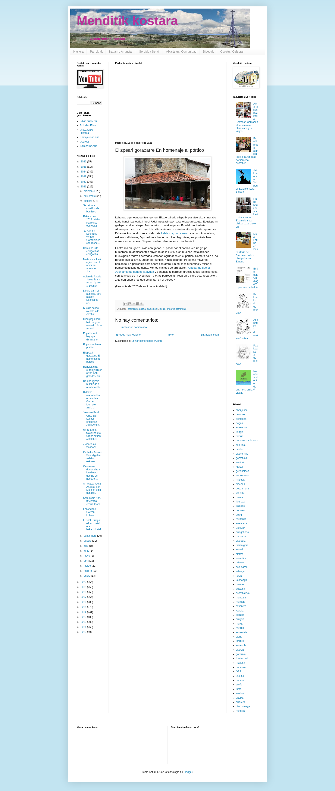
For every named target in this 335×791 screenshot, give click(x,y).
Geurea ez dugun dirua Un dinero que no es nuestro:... (91, 472)
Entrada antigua (210, 334)
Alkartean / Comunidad (181, 51)
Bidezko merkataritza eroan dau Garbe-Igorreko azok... (91, 400)
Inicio (171, 334)
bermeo (240, 510)
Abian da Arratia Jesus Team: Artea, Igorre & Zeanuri (92, 281)
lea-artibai (241, 558)
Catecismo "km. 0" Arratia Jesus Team (92, 501)
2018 (84, 592)
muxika (240, 627)
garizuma (241, 536)
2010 (84, 631)
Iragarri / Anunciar (121, 51)
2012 (84, 621)
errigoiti (240, 619)
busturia (240, 588)
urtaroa (240, 562)
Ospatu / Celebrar (232, 51)
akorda (240, 649)
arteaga (240, 571)
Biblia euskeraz (88, 121)
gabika (239, 697)
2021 (84, 186)
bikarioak (241, 444)
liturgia (239, 431)
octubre (88, 200)
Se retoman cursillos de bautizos (91, 208)
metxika (240, 710)
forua (239, 575)
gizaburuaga (243, 706)
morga (239, 623)
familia (239, 436)
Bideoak (208, 51)
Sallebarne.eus (88, 145)
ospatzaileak (243, 593)
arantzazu (133, 309)
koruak (240, 549)
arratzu (240, 693)
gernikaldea (242, 471)
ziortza (239, 553)
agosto (88, 540)
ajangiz (240, 614)
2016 (84, 602)
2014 (84, 612)
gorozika (240, 654)
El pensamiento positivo (92, 346)
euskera (240, 702)
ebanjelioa (242, 410)
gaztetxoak (152, 309)
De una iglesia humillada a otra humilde (91, 384)
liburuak (240, 501)
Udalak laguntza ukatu (175, 233)
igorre (162, 309)
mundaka (241, 518)
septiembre (90, 535)
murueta (240, 601)
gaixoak (240, 505)
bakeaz (240, 584)
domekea (241, 418)
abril (86, 560)
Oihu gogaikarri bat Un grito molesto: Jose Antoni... (92, 324)
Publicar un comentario (133, 327)
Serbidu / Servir (149, 51)
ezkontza (241, 606)
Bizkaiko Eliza (88, 125)
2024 (84, 171)
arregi (239, 514)
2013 (84, 617)
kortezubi (241, 645)
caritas (239, 449)
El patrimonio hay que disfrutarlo (90, 336)
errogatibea (242, 532)
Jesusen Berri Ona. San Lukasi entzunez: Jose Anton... (92, 418)
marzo (88, 565)
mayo (87, 555)
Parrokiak (96, 51)
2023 (84, 176)
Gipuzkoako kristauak (86, 131)
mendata (241, 597)
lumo (238, 689)
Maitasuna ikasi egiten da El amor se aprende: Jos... (92, 265)
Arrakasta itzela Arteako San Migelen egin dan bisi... (92, 488)
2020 (84, 581)
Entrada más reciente (128, 334)
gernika (240, 492)
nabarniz (241, 680)
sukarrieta (241, 632)
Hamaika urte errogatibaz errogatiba (91, 251)
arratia (142, 309)
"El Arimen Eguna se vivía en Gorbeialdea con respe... (91, 237)
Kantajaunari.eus (89, 137)
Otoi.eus (85, 141)
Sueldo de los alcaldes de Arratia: (91, 311)
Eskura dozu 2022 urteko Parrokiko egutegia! (91, 221)
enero (87, 575)
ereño (239, 684)
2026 (84, 161)
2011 (84, 627)
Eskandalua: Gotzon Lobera (90, 512)
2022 (84, 181)
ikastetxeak (242, 658)
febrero (88, 570)
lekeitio (240, 676)
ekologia (240, 540)
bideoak (240, 484)
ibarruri (240, 640)
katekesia (241, 427)
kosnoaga (241, 580)
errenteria (241, 523)
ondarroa (241, 667)
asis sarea (242, 567)
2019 (84, 587)
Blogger (188, 771)
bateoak (240, 527)
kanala (239, 610)
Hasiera (78, 51)
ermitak (240, 462)
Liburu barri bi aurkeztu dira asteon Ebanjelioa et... (92, 297)
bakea (239, 497)
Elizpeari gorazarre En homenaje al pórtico (92, 357)
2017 (84, 596)
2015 (84, 606)
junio (87, 550)
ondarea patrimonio (177, 309)
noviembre (90, 195)
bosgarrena (242, 488)
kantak (239, 466)
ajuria (239, 636)
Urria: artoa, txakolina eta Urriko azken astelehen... (92, 434)
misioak (240, 479)
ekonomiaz (242, 453)
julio (86, 545)
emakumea (242, 475)
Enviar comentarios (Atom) (146, 340)
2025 (84, 166)
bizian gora (242, 545)
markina (240, 662)
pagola (240, 423)
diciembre (90, 191)
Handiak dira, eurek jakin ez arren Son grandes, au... (92, 371)
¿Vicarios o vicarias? (89, 446)
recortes (240, 414)
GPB (238, 671)
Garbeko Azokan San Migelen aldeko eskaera (92, 457)
